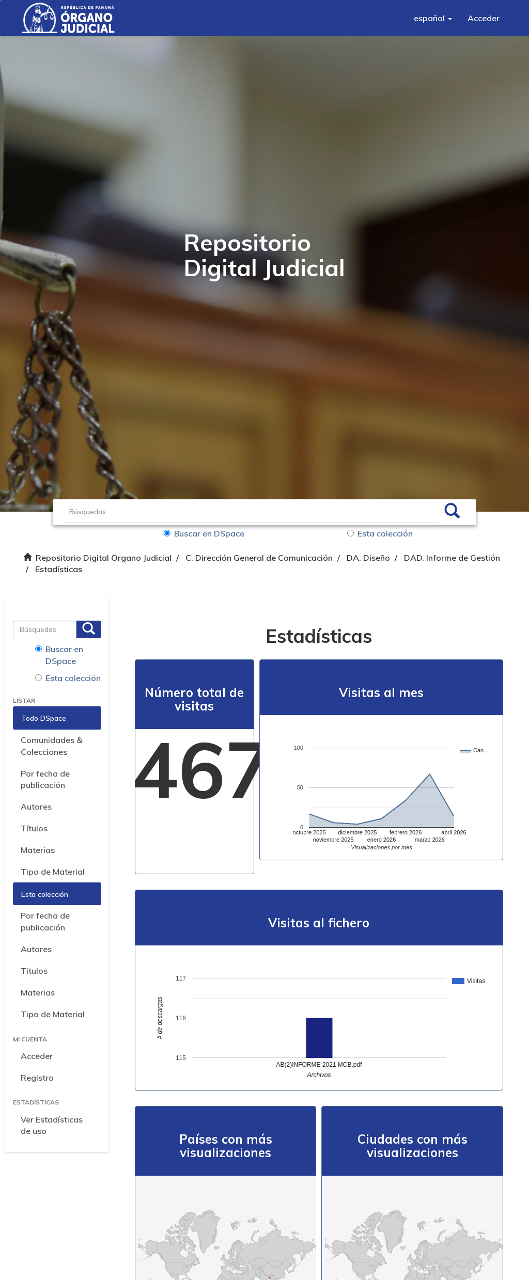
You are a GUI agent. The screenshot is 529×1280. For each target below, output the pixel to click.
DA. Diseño (368, 557)
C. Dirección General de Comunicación (259, 557)
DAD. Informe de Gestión (452, 557)
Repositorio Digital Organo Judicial (104, 557)
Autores (36, 806)
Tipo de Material (53, 871)
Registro (37, 1077)
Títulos (34, 828)
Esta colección (380, 533)
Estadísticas (58, 569)
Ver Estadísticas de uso (52, 1125)
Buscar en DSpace (204, 533)
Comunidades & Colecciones (51, 746)
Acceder (37, 1056)
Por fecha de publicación (45, 779)
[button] (433, 18)
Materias (38, 850)
